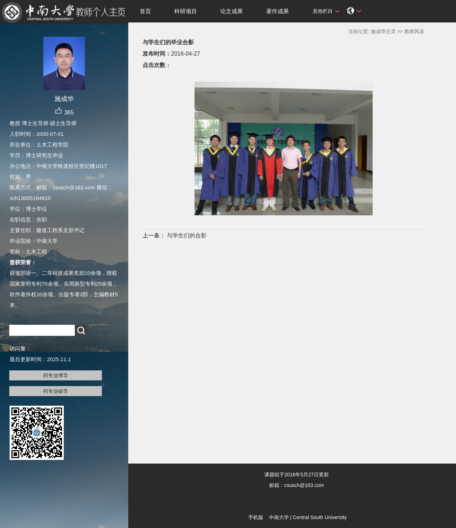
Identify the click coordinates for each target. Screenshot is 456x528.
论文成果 (231, 11)
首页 (145, 11)
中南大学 (279, 517)
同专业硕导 (55, 391)
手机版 (255, 517)
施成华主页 (383, 31)
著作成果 (277, 11)
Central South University (320, 517)
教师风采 (414, 31)
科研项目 (185, 11)
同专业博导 (55, 375)
